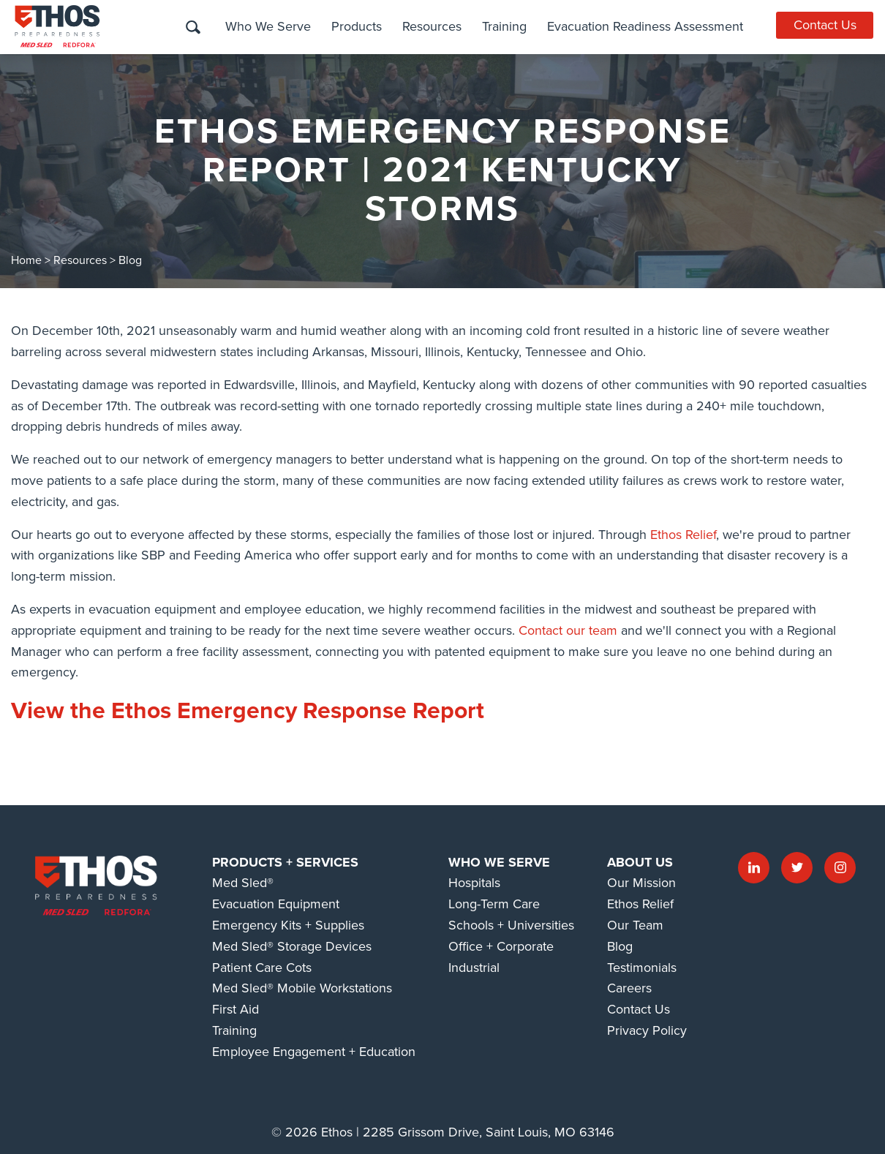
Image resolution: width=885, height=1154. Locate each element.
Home (26, 260)
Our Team (635, 925)
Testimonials (642, 967)
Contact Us (825, 25)
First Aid (235, 1009)
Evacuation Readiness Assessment (644, 26)
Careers (629, 988)
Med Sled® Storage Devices (292, 946)
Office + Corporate (501, 946)
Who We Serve (267, 26)
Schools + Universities (511, 925)
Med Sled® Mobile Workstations (302, 988)
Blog (130, 260)
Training (503, 26)
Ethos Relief (683, 535)
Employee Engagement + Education (313, 1052)
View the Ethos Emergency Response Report (247, 711)
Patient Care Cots (262, 967)
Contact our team (568, 630)
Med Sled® (243, 883)
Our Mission (641, 883)
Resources (431, 26)
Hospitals (474, 883)
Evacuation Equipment (275, 904)
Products (356, 26)
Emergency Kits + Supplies (288, 925)
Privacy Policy (647, 1030)
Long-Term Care (494, 904)
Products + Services (285, 862)
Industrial (474, 967)
